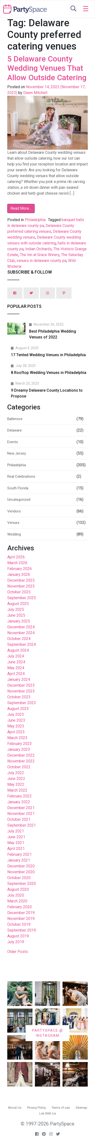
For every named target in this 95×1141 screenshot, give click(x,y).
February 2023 (19, 743)
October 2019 (19, 924)
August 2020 (18, 889)
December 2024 (21, 627)
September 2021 (21, 825)
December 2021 (21, 807)
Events (12, 442)
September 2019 (21, 930)
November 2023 (21, 691)
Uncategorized (18, 499)
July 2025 (15, 609)
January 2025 (18, 621)
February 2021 (19, 854)
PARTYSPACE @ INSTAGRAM (47, 1033)
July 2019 (15, 942)
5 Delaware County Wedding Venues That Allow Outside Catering (47, 68)
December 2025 (21, 580)
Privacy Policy (36, 1107)
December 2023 (21, 685)
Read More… (21, 208)
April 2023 (16, 732)
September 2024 (21, 644)
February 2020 (19, 907)
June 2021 (16, 837)
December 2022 (21, 755)
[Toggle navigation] (85, 9)
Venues (13, 522)
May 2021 (15, 842)
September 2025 (21, 598)
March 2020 (17, 901)
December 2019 (21, 912)
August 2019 (18, 936)
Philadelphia (35, 219)
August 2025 (18, 603)
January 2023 (18, 749)
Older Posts (17, 951)
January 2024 (18, 679)
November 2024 (21, 633)
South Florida (17, 488)
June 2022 (16, 778)
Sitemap (81, 1107)
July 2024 (15, 656)
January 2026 (18, 574)
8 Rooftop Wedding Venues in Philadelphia (48, 372)
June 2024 (16, 662)
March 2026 (17, 563)
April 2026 (16, 557)
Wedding (14, 534)
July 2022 (15, 772)
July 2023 (15, 714)
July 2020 (15, 895)
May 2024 (15, 668)
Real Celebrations (21, 476)
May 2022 (15, 784)
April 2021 (16, 848)
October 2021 (19, 819)
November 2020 (21, 872)
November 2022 (21, 761)
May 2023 (15, 726)
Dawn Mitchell (34, 92)
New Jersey (16, 453)
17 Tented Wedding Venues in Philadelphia (48, 355)
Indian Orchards (38, 249)
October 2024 (19, 638)
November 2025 (21, 586)
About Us (14, 1107)
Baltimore (15, 419)
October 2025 (19, 592)
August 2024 (18, 650)
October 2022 (19, 767)
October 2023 (19, 697)
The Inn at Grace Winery (39, 254)
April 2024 (16, 673)
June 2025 (16, 615)
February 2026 (19, 568)
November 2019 (21, 918)
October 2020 (19, 877)
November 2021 (21, 813)
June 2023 (16, 720)
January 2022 (18, 802)
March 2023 (17, 737)
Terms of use (61, 1107)
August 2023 (18, 708)
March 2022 (17, 790)
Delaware (14, 430)
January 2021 (18, 860)
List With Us (47, 1113)
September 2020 (21, 883)
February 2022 (19, 796)
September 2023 (21, 702)
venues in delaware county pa (41, 260)
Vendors (14, 511)
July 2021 (15, 831)
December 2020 (21, 866)
